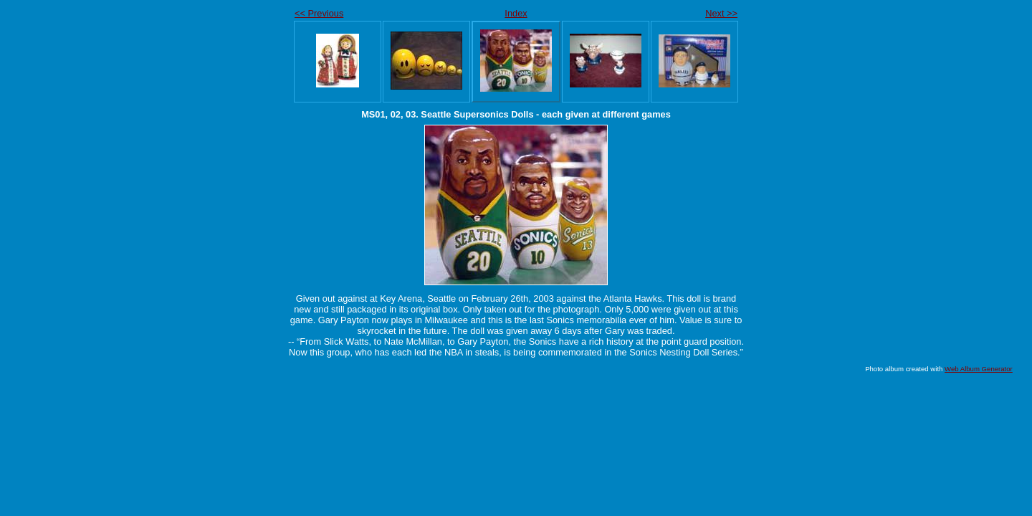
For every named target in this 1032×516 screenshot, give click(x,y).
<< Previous (319, 13)
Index (516, 13)
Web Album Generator (979, 369)
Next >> (721, 13)
